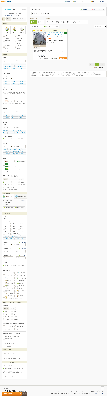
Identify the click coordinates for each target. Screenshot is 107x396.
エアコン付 (9, 275)
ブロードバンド (10, 278)
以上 (6, 81)
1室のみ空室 (19, 101)
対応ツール (22, 15)
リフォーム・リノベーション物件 (14, 298)
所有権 (14, 265)
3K (5, 228)
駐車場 (18, 48)
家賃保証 (9, 280)
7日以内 (24, 18)
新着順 (48, 22)
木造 (9, 161)
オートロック (22, 275)
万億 (6, 68)
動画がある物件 (8, 338)
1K (5, 223)
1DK (14, 223)
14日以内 (16, 319)
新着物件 (6, 308)
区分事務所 (7, 45)
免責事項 (84, 391)
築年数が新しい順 (69, 22)
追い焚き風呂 (22, 272)
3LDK (21, 228)
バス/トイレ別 (10, 272)
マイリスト (102, 1)
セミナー (87, 1)
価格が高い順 (53, 22)
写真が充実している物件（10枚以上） (14, 336)
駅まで (5, 179)
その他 (6, 51)
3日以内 (19, 18)
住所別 (79, 22)
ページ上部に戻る (102, 388)
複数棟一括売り (10, 283)
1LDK (21, 223)
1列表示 (42, 22)
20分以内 (15, 187)
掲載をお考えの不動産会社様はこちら (97, 391)
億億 (14, 68)
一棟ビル (7, 38)
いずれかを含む (20, 368)
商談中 (18, 329)
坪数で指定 (23, 242)
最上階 (20, 288)
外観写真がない (20, 326)
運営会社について (62, 391)
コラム (94, 1)
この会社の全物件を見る (43, 58)
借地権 (22, 265)
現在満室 (10, 101)
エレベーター (22, 285)
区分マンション (8, 43)
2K (5, 226)
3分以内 (22, 182)
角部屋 (8, 290)
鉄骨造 (10, 163)
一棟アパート (8, 35)
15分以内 (7, 187)
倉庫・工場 (19, 45)
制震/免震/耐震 (22, 295)
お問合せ (63, 58)
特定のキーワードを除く (9, 376)
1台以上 (14, 138)
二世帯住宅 (15, 233)
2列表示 (34, 22)
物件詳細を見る (54, 58)
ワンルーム (7, 221)
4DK (14, 231)
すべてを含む (8, 368)
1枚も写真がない (9, 326)
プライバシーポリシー (74, 391)
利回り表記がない (9, 329)
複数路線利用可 (22, 283)
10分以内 (23, 184)
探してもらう (78, 1)
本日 (6, 314)
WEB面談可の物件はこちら (11, 15)
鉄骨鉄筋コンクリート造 (14, 169)
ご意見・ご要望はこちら (100, 393)
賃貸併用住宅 (20, 38)
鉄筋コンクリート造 (13, 166)
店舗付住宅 (7, 40)
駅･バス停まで (20, 179)
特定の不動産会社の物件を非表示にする (13, 358)
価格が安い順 (57, 22)
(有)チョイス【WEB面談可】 (44, 55)
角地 (8, 285)
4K (5, 231)
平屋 (20, 293)
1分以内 (14, 182)
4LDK (21, 231)
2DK (14, 226)
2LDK (21, 226)
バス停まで (12, 179)
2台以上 (22, 138)
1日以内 (14, 18)
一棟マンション (20, 35)
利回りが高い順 (63, 22)
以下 (6, 64)
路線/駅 (22, 196)
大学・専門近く (22, 278)
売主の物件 (9, 295)
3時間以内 (16, 311)
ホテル (6, 48)
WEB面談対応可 (8, 346)
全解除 (23, 200)
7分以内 (14, 184)
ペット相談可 (10, 293)
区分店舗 (19, 43)
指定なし (9, 18)
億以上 (22, 68)
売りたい (69, 1)
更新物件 (12, 308)
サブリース (21, 280)
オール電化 (21, 290)
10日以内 (7, 319)
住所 (9, 196)
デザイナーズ (10, 288)
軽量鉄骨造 (22, 161)
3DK (14, 228)
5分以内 (7, 184)
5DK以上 (7, 233)
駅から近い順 (74, 22)
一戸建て (19, 40)
